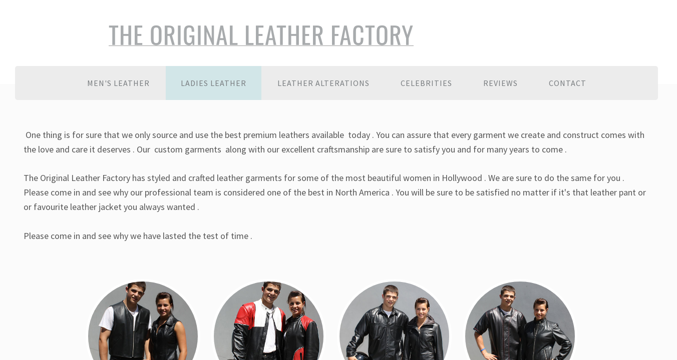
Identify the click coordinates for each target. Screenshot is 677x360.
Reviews (500, 83)
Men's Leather (118, 83)
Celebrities (426, 83)
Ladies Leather (213, 83)
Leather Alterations (323, 83)
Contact (567, 83)
